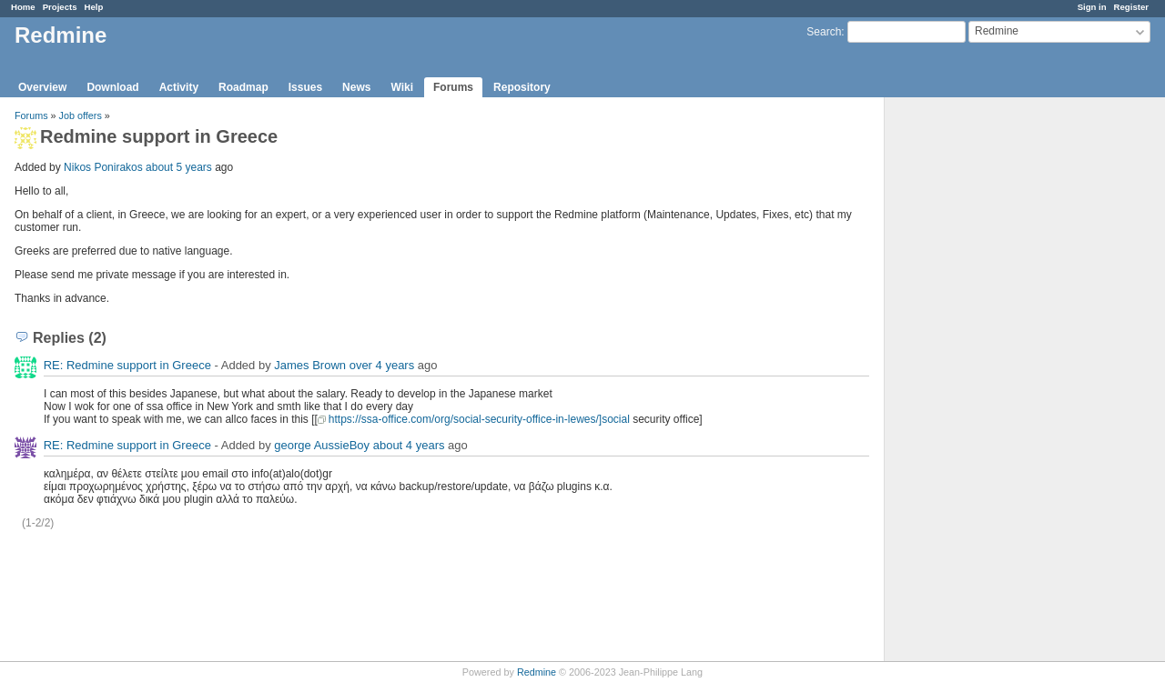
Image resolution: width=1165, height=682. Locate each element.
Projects (60, 7)
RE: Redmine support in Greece (127, 365)
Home (23, 7)
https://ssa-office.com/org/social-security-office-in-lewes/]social (479, 419)
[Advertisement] (975, 383)
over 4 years (382, 365)
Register (1131, 7)
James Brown (310, 365)
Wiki (401, 87)
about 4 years (409, 445)
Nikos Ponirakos (103, 167)
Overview (42, 87)
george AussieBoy (322, 445)
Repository (522, 87)
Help (94, 7)
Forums (453, 87)
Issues (305, 87)
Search (823, 31)
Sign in (1092, 7)
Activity (178, 87)
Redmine (536, 672)
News (356, 87)
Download (112, 87)
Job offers (80, 115)
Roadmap (243, 87)
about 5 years (179, 167)
